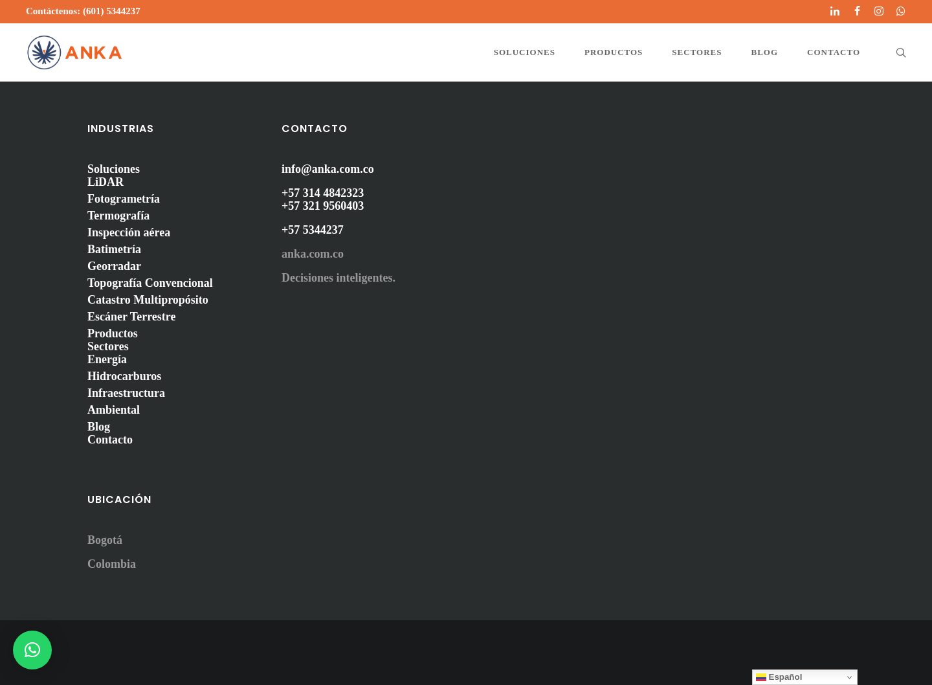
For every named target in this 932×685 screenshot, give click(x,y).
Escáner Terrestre (131, 316)
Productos (112, 333)
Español (779, 677)
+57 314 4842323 (323, 192)
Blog (98, 426)
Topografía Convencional (150, 282)
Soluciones (113, 169)
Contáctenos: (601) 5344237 (83, 11)
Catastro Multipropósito (147, 299)
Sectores (108, 346)
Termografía (118, 215)
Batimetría (114, 249)
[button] (32, 650)
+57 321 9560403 (323, 205)
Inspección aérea (128, 232)
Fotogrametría (123, 198)
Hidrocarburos (124, 376)
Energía (107, 359)
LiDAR (105, 181)
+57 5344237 (313, 229)
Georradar (114, 266)
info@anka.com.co (328, 169)
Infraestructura (126, 393)
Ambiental (113, 409)
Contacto (110, 439)
